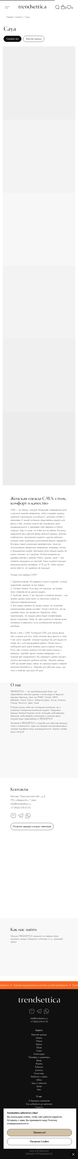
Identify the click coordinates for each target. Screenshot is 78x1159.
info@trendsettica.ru (21, 804)
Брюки (39, 1044)
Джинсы (39, 1070)
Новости (39, 1107)
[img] (57, 7)
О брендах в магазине (39, 1100)
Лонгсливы (39, 1073)
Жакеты (39, 1063)
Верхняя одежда (33, 38)
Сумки (39, 1050)
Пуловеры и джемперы (39, 1057)
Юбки (39, 1080)
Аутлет (39, 1086)
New (39, 1089)
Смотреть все (12, 38)
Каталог (19, 17)
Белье (39, 1060)
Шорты (39, 1037)
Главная (9, 17)
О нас (39, 1096)
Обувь (39, 1047)
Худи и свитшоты (39, 1083)
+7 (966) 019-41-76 (21, 807)
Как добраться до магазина (39, 1104)
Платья (39, 1041)
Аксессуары (39, 1054)
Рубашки (39, 1067)
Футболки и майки (39, 1076)
